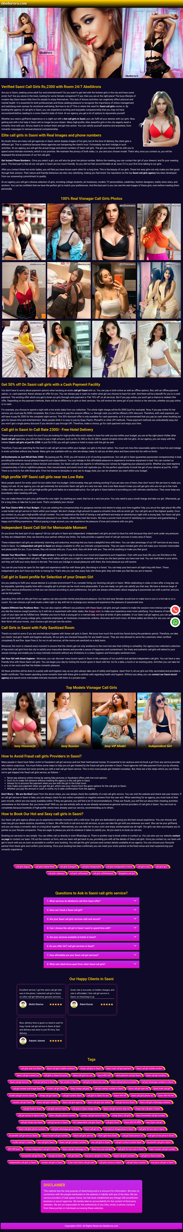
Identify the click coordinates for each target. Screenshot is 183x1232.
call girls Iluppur (23, 867)
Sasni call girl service (19, 1082)
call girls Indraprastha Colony (119, 867)
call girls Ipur (161, 867)
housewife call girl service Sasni (23, 1135)
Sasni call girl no (91, 1129)
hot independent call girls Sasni (87, 1122)
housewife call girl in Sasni (159, 1142)
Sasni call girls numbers (124, 1156)
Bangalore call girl (127, 873)
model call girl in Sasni (22, 1142)
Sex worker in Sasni (68, 1082)
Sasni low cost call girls (102, 1149)
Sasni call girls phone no (142, 1095)
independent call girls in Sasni (23, 1162)
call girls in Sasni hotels (151, 1156)
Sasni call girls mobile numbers (61, 1068)
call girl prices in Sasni (57, 1122)
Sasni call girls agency (72, 1102)
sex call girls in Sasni (100, 1142)
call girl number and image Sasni (27, 1088)
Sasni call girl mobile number (149, 1068)
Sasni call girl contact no (28, 1075)
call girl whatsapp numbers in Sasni (157, 1082)
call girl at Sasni (55, 1156)
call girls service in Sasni (110, 1162)
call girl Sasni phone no (132, 1135)
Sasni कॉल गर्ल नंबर (166, 1095)
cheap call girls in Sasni (90, 1068)
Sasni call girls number (47, 1102)
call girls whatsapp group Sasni (65, 1129)
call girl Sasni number (136, 1162)
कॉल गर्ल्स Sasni (14, 1149)
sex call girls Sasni (46, 1142)
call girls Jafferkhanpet (103, 873)
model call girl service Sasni (21, 1095)
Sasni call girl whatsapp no (74, 1149)
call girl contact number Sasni (128, 1142)
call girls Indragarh (68, 867)
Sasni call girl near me (138, 1088)
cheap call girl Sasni (48, 1095)
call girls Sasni (112, 1122)
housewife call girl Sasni (32, 1156)
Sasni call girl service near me (117, 1109)
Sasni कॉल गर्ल (120, 1095)
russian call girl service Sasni (93, 1115)
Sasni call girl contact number (73, 1142)
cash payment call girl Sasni (128, 1075)
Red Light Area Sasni (108, 1135)
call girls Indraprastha (91, 867)
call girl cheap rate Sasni (31, 1122)
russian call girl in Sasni (51, 1162)
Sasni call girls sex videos (99, 1102)
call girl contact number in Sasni (109, 1088)
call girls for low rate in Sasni (151, 1129)
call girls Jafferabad (78, 873)
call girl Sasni (74, 1156)
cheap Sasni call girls (121, 1115)
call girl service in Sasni (44, 1082)
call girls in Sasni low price (55, 1075)
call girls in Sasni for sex (98, 1095)
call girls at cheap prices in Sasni (118, 1129)
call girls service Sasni (57, 1109)
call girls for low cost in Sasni (131, 1149)
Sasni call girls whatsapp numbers (155, 1102)
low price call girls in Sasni (97, 1156)
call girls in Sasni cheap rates (85, 1109)
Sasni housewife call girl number (150, 1115)
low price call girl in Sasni (162, 1162)
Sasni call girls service (83, 1135)
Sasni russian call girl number (162, 1149)
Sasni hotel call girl (161, 1088)
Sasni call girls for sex (82, 1075)
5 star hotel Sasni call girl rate (81, 1162)
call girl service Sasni (125, 1102)
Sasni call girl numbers (156, 1075)
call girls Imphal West (44, 867)
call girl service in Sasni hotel (31, 1115)
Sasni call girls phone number (62, 1115)
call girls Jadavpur (56, 873)
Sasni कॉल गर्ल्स (104, 1075)
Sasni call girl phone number (123, 1082)
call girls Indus (144, 867)
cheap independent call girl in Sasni (41, 1149)
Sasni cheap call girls (79, 1088)
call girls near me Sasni (31, 1068)
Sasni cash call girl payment (118, 1068)
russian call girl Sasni (22, 1102)
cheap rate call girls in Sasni (147, 1109)
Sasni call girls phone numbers (32, 1129)
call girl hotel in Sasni (32, 1109)
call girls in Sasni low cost (94, 1082)
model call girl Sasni (56, 1088)
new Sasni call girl (154, 1122)
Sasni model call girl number (55, 1135)
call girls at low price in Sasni (161, 1135)
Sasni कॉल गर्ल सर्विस (132, 1122)
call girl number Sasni (72, 1095)
